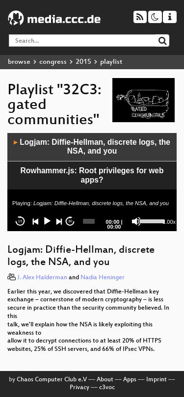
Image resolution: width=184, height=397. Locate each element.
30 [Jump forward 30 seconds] (70, 221)
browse (19, 62)
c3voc (107, 387)
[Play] (47, 221)
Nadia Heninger (102, 277)
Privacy (79, 387)
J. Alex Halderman (42, 277)
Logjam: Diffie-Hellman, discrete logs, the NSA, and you (92, 147)
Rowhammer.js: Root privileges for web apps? (91, 175)
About (105, 379)
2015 (83, 62)
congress (53, 62)
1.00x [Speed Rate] (169, 222)
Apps (129, 379)
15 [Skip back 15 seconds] (20, 221)
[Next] (59, 221)
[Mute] (136, 221)
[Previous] (36, 221)
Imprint (156, 379)
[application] (92, 182)
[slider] (88, 221)
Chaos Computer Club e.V (52, 379)
